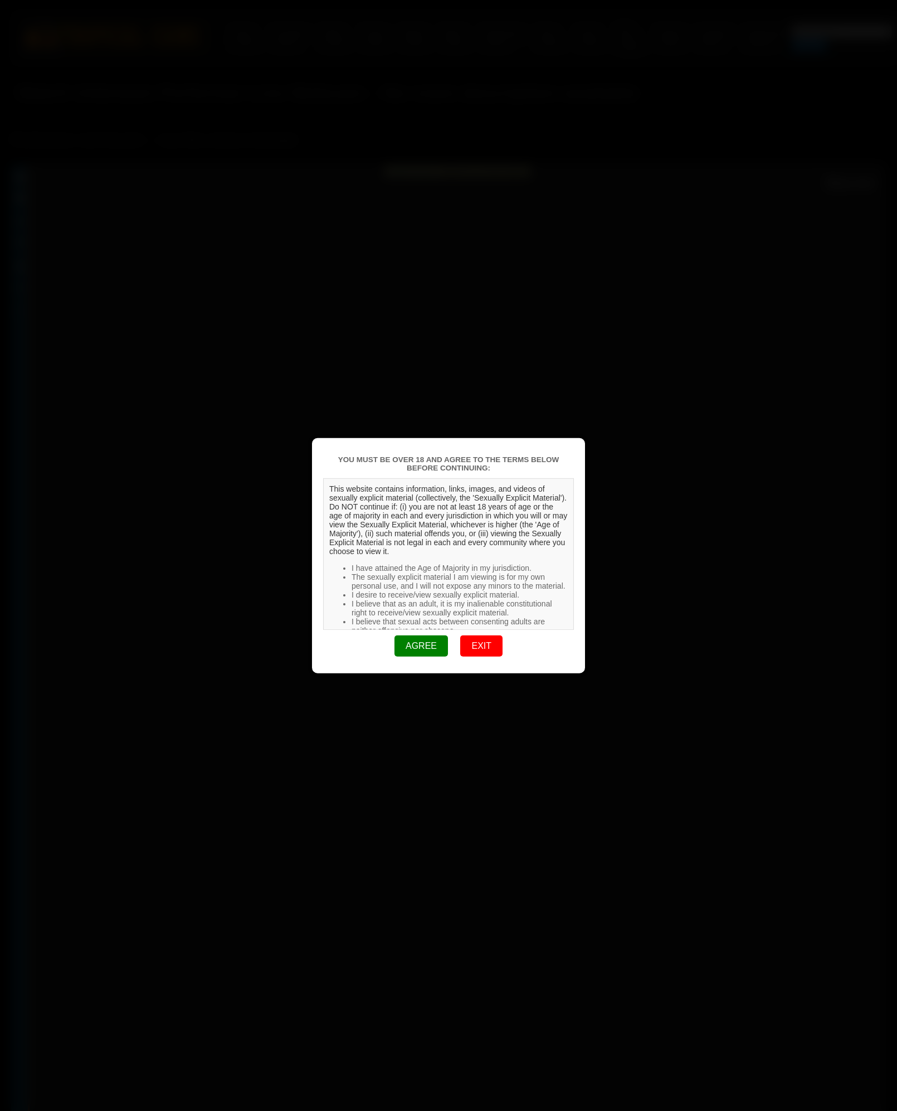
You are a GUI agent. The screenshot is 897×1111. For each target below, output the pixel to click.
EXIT (481, 646)
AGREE (421, 646)
